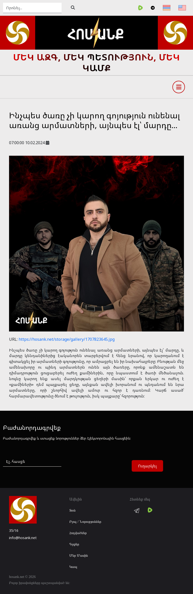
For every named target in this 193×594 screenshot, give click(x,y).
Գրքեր (74, 544)
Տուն (72, 510)
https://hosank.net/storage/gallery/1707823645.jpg (67, 339)
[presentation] (105, 466)
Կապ (73, 567)
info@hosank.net (23, 537)
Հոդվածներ (78, 533)
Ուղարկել (147, 466)
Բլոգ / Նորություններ (85, 522)
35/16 (13, 530)
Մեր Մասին (78, 555)
